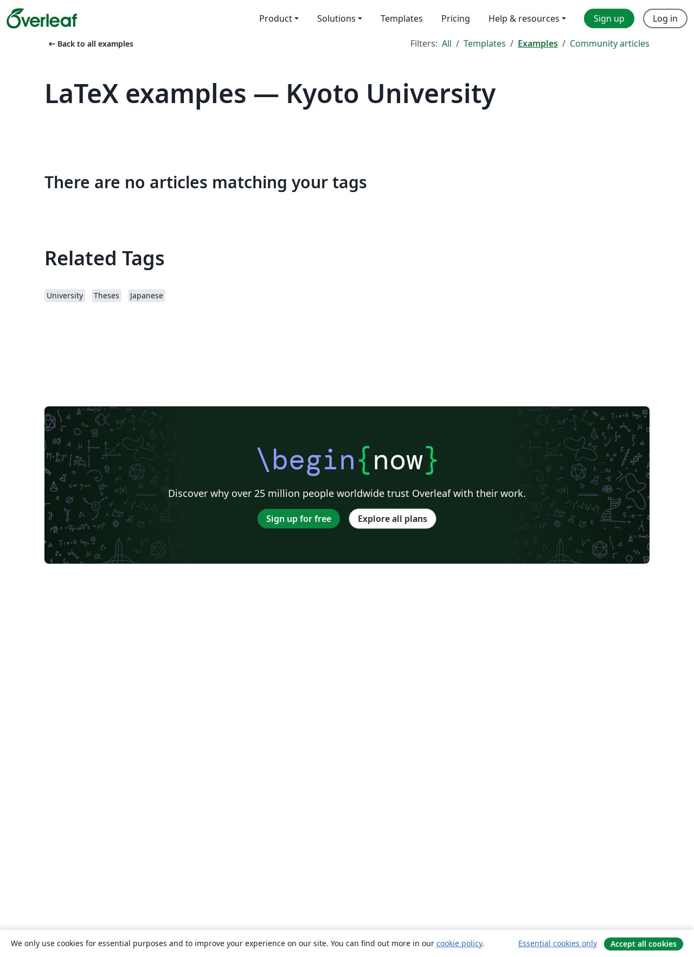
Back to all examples (90, 44)
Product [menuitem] (275, 18)
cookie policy (459, 943)
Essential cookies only (557, 943)
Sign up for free (298, 519)
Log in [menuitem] (665, 18)
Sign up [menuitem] (609, 18)
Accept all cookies (644, 944)
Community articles (610, 43)
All (447, 43)
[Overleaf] (42, 18)
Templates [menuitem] (402, 18)
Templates (485, 43)
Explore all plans (392, 519)
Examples (538, 43)
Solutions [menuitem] (336, 18)
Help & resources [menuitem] (524, 18)
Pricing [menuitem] (455, 18)
